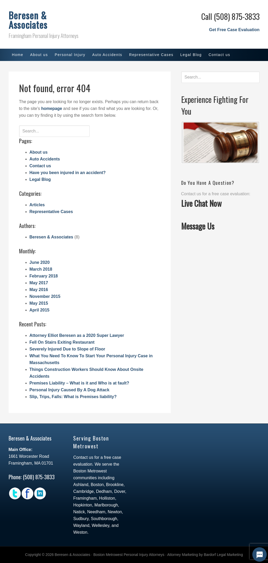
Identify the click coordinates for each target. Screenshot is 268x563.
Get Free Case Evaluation (234, 29)
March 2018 (41, 269)
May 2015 (39, 303)
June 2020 (40, 262)
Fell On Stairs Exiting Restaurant (62, 342)
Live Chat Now (201, 203)
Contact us (40, 166)
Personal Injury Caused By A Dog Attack (70, 390)
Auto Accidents (45, 159)
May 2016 (39, 289)
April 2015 (39, 310)
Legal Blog (40, 179)
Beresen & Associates (28, 19)
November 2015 (45, 296)
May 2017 (39, 283)
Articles (37, 205)
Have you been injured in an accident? (68, 172)
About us (39, 152)
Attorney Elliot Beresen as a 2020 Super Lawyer (77, 335)
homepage (51, 108)
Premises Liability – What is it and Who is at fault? (79, 383)
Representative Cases (51, 211)
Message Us (197, 226)
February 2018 (44, 276)
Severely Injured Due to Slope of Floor (67, 349)
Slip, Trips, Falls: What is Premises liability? (73, 396)
